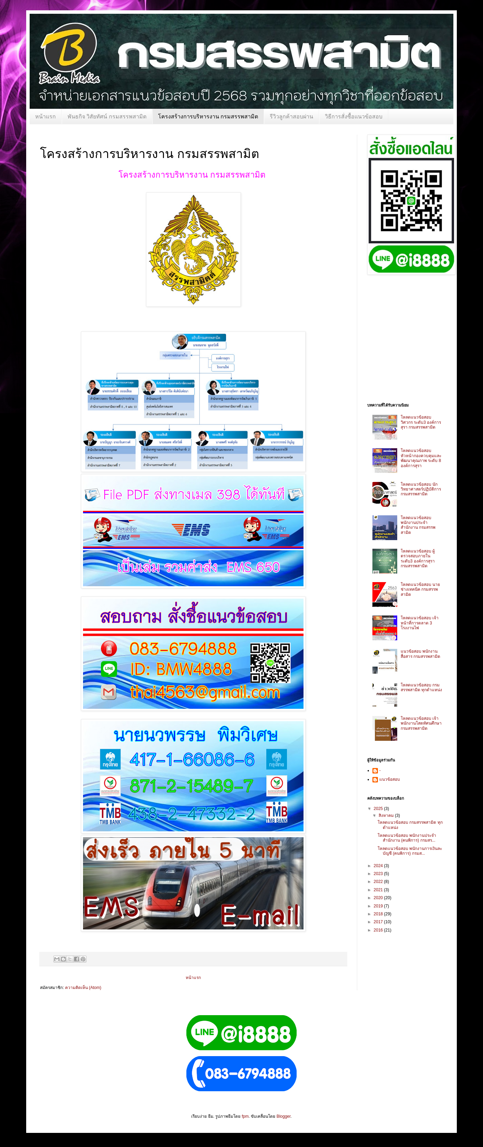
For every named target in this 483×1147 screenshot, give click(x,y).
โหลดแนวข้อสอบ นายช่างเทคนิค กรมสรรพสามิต (420, 589)
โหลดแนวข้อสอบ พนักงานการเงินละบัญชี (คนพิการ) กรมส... (410, 851)
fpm (245, 1116)
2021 (379, 889)
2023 (379, 873)
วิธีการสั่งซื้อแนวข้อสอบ (353, 116)
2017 (379, 921)
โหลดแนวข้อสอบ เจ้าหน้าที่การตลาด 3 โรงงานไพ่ (420, 622)
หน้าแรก (45, 116)
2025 (379, 808)
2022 (379, 881)
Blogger (284, 1116)
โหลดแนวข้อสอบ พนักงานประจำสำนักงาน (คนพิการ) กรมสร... (407, 838)
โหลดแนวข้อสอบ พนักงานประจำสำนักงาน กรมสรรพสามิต (418, 525)
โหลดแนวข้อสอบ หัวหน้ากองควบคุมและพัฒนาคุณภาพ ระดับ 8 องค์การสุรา (421, 458)
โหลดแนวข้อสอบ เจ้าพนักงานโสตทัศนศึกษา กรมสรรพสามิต (421, 723)
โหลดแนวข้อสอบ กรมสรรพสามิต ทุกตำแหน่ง (421, 687)
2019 (379, 906)
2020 (379, 897)
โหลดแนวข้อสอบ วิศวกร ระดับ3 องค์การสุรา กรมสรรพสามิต (421, 422)
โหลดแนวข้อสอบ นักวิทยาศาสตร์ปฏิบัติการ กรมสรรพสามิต (421, 489)
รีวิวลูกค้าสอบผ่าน (291, 116)
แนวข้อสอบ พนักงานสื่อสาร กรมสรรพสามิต (420, 654)
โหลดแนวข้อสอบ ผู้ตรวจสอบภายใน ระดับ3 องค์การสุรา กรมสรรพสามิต (418, 558)
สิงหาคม (387, 815)
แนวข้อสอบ (389, 779)
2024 (379, 865)
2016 (379, 930)
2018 (379, 914)
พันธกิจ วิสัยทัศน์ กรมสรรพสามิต (107, 116)
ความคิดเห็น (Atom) (83, 987)
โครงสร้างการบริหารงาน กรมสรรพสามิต (208, 116)
